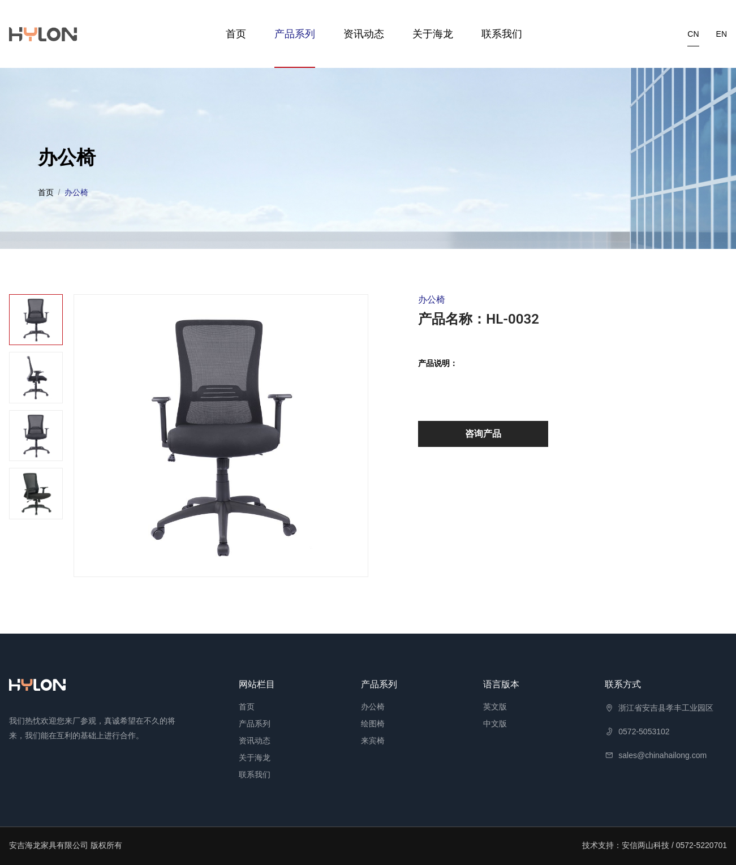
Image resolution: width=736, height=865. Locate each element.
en (721, 33)
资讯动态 (363, 34)
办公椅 (373, 706)
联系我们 (501, 34)
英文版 (495, 706)
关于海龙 (432, 34)
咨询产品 (483, 433)
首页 (236, 34)
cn (693, 33)
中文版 (495, 723)
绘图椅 (373, 723)
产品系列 (294, 34)
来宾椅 (373, 740)
